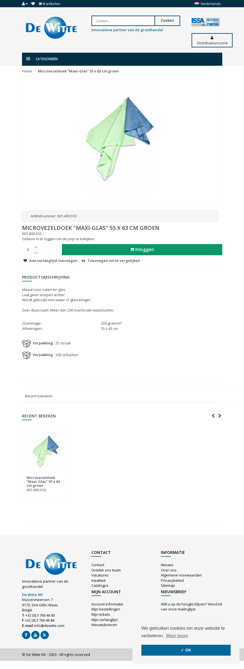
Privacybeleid (172, 580)
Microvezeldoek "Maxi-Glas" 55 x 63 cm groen (78, 71)
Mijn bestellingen (105, 609)
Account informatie (107, 604)
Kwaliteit (98, 580)
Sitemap (168, 585)
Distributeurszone (212, 40)
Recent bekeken (39, 395)
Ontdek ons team (106, 570)
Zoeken (167, 20)
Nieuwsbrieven (104, 624)
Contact (97, 564)
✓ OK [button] (186, 650)
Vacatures (100, 575)
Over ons (169, 570)
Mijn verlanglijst (104, 619)
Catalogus (99, 585)
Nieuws (167, 564)
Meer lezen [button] (177, 635)
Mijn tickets (100, 614)
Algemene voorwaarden (181, 575)
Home (27, 71)
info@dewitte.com (49, 625)
